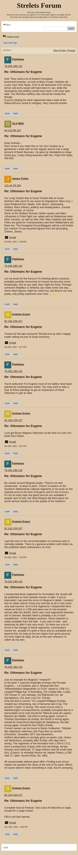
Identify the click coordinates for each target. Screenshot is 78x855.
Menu (6, 24)
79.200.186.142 (13, 66)
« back (5, 847)
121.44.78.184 (12, 185)
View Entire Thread (64, 50)
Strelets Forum (10, 37)
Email (12, 237)
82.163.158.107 (13, 321)
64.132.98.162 (12, 130)
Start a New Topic (10, 43)
